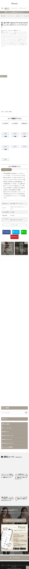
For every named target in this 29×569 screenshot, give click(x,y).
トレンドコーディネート (11, 35)
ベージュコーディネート (11, 39)
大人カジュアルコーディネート (15, 42)
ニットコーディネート (21, 35)
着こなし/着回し (6, 424)
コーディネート (11, 16)
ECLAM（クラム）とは (8, 443)
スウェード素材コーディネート (15, 33)
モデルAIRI (19, 39)
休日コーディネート (22, 40)
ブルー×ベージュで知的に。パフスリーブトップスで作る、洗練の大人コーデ (7, 476)
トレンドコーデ (14, 8)
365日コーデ (19, 16)
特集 (2, 8)
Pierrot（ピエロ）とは (8, 435)
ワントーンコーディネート (11, 40)
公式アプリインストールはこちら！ (14, 520)
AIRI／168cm (8, 111)
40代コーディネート (19, 32)
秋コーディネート (18, 44)
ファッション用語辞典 (7, 447)
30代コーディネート (10, 32)
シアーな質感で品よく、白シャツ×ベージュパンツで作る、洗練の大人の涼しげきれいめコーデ (21, 477)
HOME (3, 16)
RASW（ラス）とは (7, 439)
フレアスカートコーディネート (7, 36)
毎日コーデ (7, 8)
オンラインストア (22, 8)
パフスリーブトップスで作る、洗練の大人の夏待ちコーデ (21, 499)
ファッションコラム (7, 427)
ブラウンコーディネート (20, 36)
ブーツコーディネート (17, 37)
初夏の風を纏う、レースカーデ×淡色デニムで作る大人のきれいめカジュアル (7, 499)
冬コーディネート (5, 42)
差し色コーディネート (14, 43)
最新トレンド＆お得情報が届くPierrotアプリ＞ (14, 12)
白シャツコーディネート (9, 44)
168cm (3, 32)
